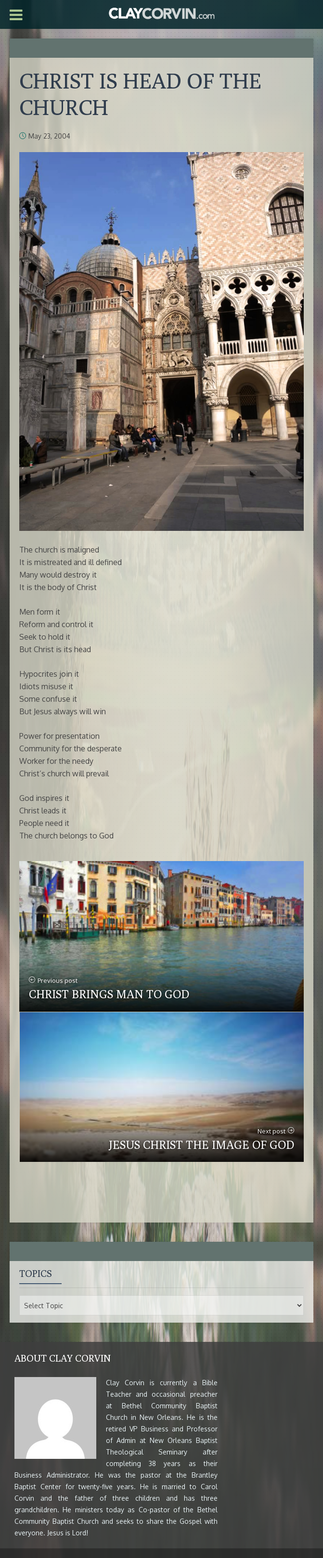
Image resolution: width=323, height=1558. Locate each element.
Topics (35, 1273)
